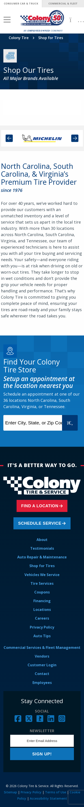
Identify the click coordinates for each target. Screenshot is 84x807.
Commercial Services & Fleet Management (42, 647)
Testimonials (42, 548)
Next (74, 138)
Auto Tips (42, 635)
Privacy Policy (42, 627)
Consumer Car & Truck (21, 3)
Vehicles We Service (42, 574)
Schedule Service (39, 523)
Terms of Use (55, 792)
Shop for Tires (42, 565)
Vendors (42, 656)
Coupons (42, 592)
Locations (42, 609)
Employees (42, 682)
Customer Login (42, 664)
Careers (42, 618)
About (42, 539)
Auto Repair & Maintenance (42, 557)
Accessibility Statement (48, 798)
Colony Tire (19, 37)
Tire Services (42, 583)
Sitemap (10, 792)
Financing (42, 600)
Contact (42, 673)
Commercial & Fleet (63, 3)
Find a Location (39, 506)
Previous (9, 138)
